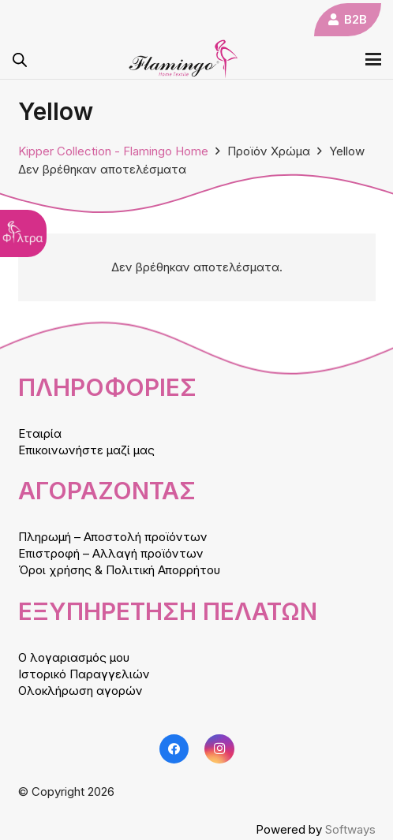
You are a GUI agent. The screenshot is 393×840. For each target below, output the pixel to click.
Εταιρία (40, 433)
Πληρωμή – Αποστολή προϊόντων (113, 536)
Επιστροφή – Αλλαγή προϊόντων (111, 553)
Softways (350, 829)
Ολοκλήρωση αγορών (80, 690)
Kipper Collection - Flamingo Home (113, 151)
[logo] (184, 59)
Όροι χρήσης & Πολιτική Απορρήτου (119, 569)
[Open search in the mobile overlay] (20, 59)
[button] (373, 59)
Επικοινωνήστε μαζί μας (86, 449)
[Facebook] (174, 749)
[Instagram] (219, 749)
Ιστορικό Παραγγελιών (84, 673)
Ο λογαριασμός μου (73, 657)
